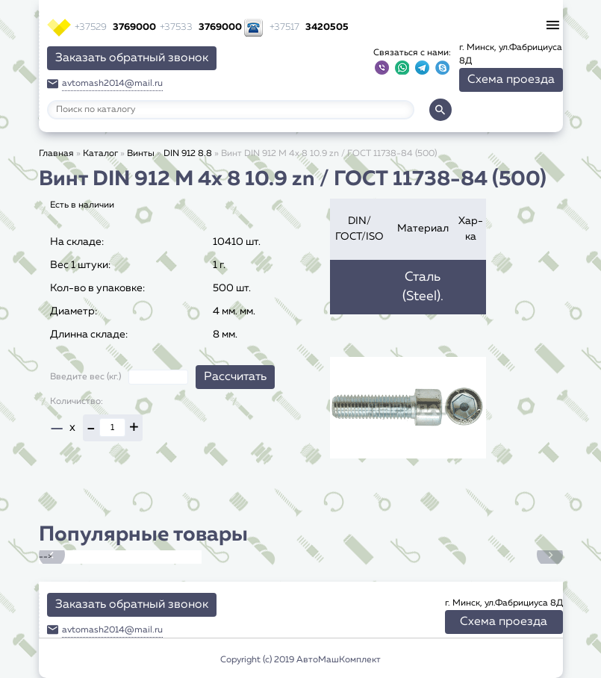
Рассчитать (235, 377)
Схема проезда (511, 80)
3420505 (309, 27)
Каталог (100, 153)
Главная (56, 153)
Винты (141, 153)
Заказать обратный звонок (131, 58)
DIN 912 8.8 (188, 153)
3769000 (115, 27)
